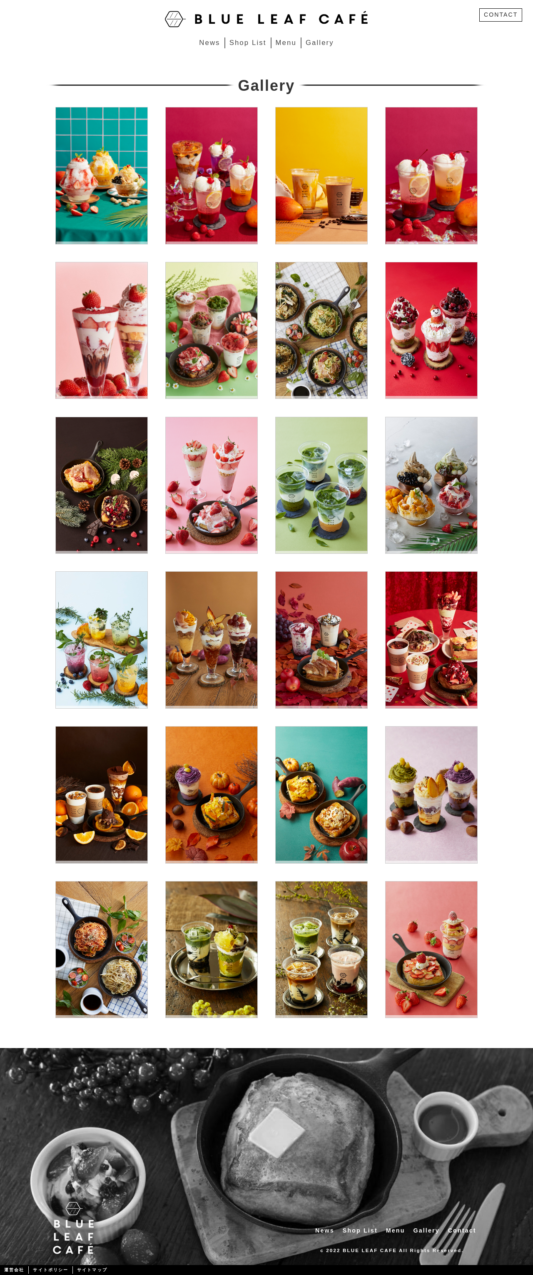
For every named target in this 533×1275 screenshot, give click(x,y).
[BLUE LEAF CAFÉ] (266, 18)
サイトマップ (92, 1270)
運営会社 (14, 1270)
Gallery (320, 43)
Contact (462, 1230)
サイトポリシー (50, 1270)
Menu (286, 43)
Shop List (247, 43)
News (209, 43)
